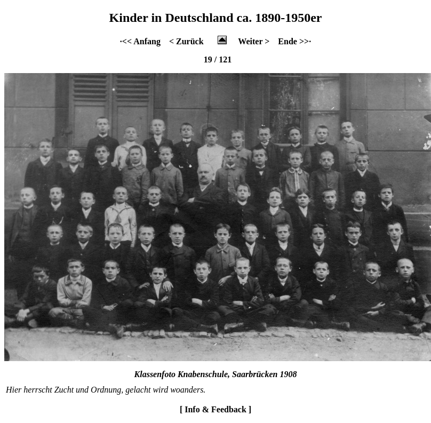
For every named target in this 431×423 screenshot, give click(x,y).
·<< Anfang (140, 41)
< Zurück (186, 41)
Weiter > (253, 41)
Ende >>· (294, 41)
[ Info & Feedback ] (215, 409)
